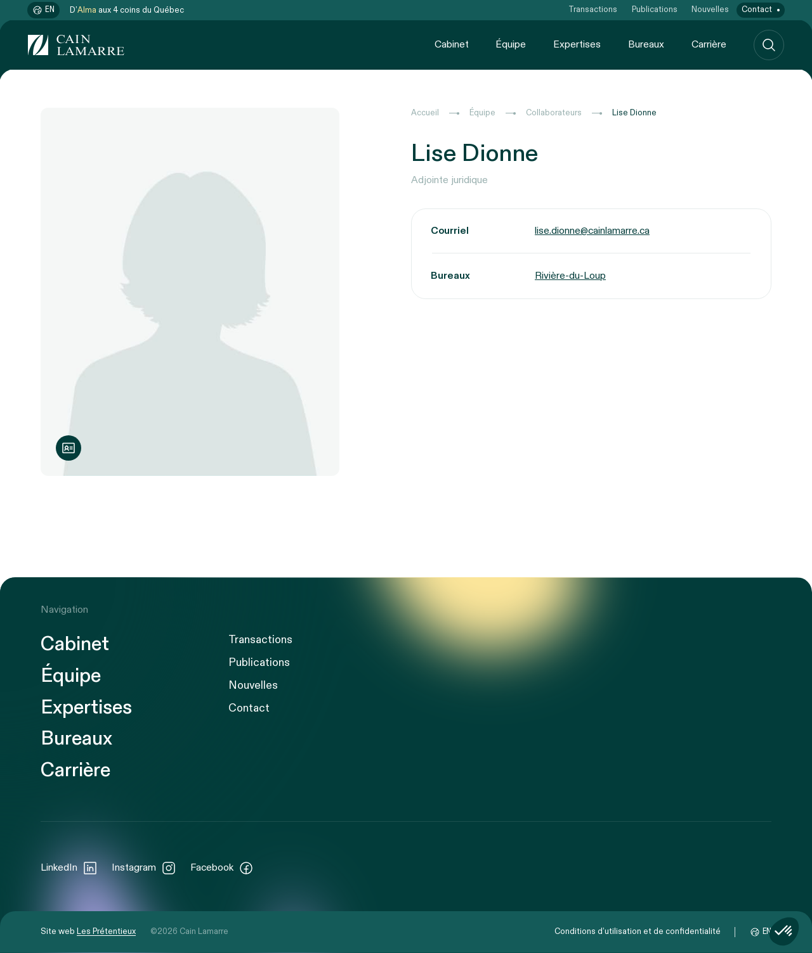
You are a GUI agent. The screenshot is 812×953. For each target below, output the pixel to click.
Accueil (425, 113)
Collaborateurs (554, 113)
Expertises (577, 44)
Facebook (222, 868)
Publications (655, 9)
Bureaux (646, 44)
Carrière (708, 44)
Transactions (592, 9)
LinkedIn (69, 868)
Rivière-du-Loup (570, 276)
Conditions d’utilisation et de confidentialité (637, 931)
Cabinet (452, 44)
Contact (757, 9)
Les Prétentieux (106, 931)
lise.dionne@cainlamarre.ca (592, 231)
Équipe (510, 44)
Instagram (144, 868)
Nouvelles (710, 9)
